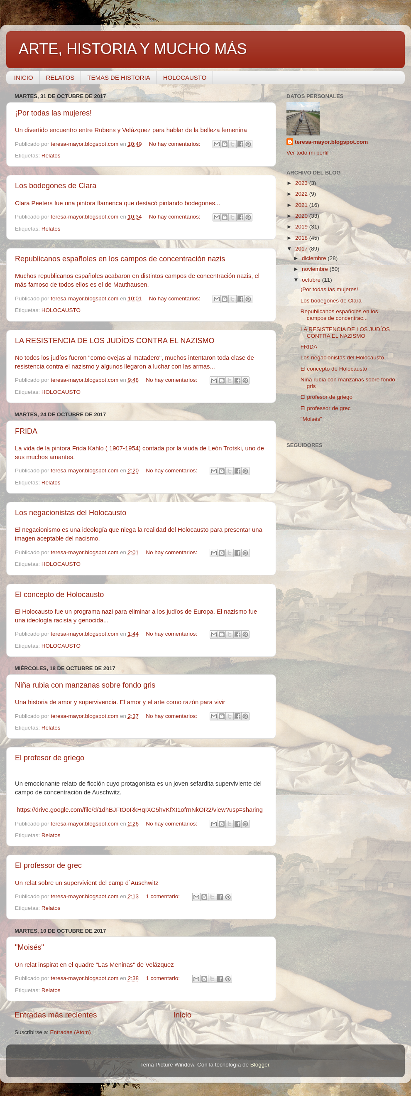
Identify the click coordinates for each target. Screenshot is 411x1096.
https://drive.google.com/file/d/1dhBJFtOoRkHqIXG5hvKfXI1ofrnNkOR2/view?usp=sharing (140, 809)
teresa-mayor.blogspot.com (331, 142)
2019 (302, 227)
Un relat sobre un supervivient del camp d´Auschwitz (87, 883)
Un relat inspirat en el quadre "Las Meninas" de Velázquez (94, 964)
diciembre (315, 258)
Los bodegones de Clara (55, 186)
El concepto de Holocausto (59, 594)
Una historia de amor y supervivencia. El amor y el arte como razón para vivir (120, 702)
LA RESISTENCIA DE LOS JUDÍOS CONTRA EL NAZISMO (114, 341)
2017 (302, 249)
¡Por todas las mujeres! (53, 113)
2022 (302, 194)
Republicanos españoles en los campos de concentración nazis (120, 259)
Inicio (182, 1014)
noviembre (316, 269)
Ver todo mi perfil (307, 153)
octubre (312, 280)
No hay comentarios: (175, 144)
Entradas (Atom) (70, 1032)
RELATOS (60, 77)
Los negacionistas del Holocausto (70, 513)
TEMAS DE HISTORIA (118, 77)
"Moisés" (29, 947)
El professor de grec (48, 865)
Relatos (51, 155)
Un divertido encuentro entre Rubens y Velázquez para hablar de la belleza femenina (132, 130)
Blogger (259, 1065)
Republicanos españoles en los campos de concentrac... (339, 314)
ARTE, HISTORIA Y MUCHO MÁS (133, 48)
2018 (302, 238)
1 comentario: (163, 896)
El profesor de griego (49, 758)
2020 (302, 216)
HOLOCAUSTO (185, 77)
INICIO (23, 77)
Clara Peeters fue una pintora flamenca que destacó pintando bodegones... (117, 203)
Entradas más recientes (56, 1014)
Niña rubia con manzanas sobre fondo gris (85, 685)
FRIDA (26, 431)
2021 (302, 205)
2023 (302, 183)
